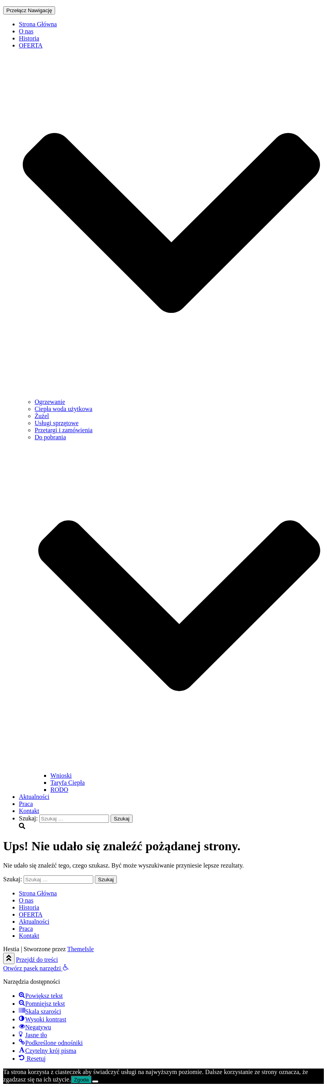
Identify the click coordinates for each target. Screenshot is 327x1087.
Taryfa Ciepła (67, 782)
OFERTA (30, 914)
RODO (59, 789)
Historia (29, 38)
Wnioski (61, 775)
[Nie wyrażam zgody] (95, 1081)
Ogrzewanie (50, 401)
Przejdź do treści (37, 959)
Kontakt (29, 810)
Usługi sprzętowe (57, 423)
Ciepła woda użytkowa (63, 409)
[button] (36, 968)
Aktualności (34, 796)
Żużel (42, 416)
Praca (26, 803)
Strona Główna (38, 24)
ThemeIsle (80, 949)
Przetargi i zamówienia (63, 430)
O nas (26, 31)
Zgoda (81, 1080)
